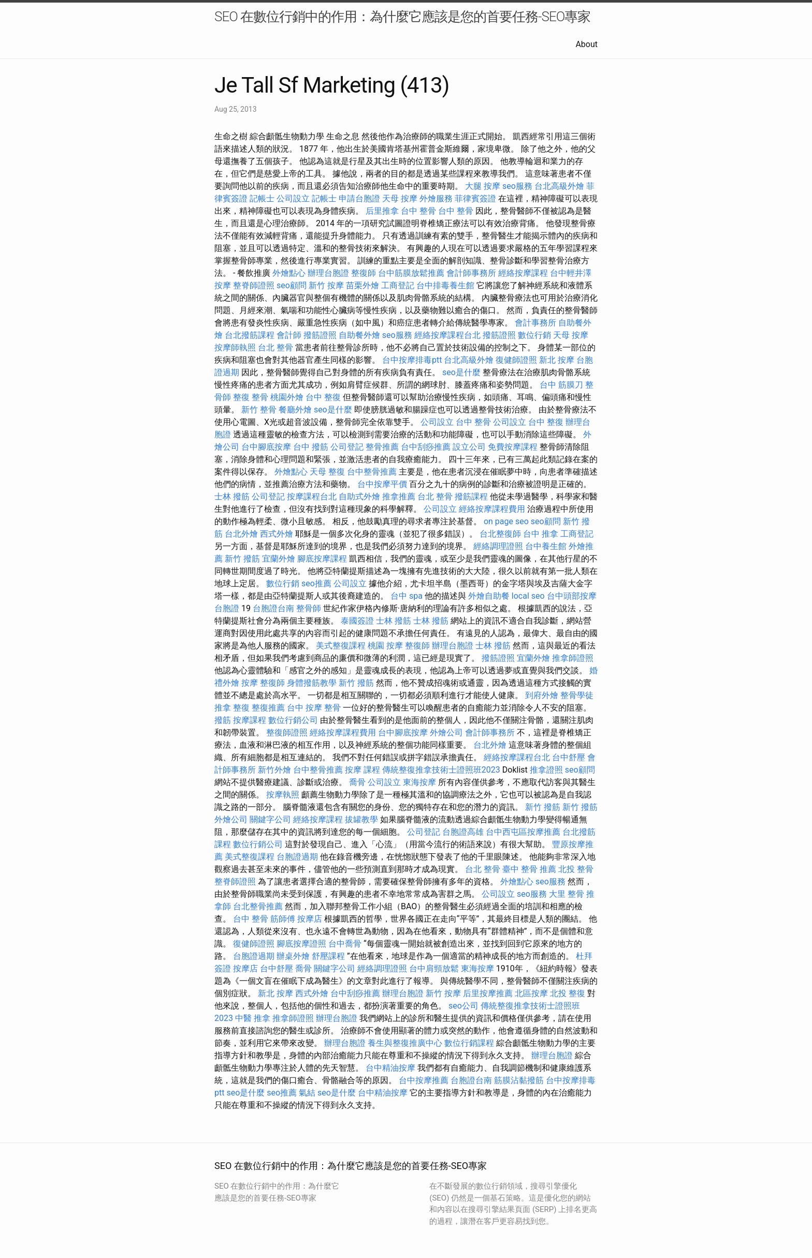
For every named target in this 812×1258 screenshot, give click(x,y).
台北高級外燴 (559, 186)
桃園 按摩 (385, 645)
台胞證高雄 (463, 832)
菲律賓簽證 (475, 198)
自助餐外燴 (359, 335)
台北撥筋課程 (249, 335)
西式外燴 (276, 534)
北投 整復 (567, 993)
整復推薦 (268, 708)
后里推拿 (382, 211)
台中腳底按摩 (266, 447)
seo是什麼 (461, 372)
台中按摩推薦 (423, 1080)
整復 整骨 (250, 397)
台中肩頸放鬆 (434, 968)
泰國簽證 (357, 621)
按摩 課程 (362, 770)
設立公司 (469, 447)
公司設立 (293, 198)
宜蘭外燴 (278, 559)
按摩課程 (249, 720)
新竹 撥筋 (242, 559)
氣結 (307, 1093)
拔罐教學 (361, 819)
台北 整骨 (275, 347)
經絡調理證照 (498, 546)
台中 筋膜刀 (561, 385)
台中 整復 (323, 397)
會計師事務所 (471, 273)
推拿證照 (546, 770)
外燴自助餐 (489, 596)
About (586, 44)
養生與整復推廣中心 (405, 1043)
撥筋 (222, 720)
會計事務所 (535, 323)
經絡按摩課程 (523, 273)
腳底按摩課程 (322, 559)
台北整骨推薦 (258, 906)
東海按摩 (419, 782)
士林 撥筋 (232, 496)
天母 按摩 (399, 198)
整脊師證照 (253, 285)
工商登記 (397, 285)
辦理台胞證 (328, 273)
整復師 (363, 273)
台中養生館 (546, 546)
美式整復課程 (341, 645)
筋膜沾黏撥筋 (519, 1080)
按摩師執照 (235, 347)
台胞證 (226, 608)
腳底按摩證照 (301, 944)
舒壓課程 (328, 956)
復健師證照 (516, 360)
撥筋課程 (471, 496)
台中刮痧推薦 (426, 447)
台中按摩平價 (382, 484)
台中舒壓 (568, 757)
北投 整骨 (575, 869)
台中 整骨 (418, 211)
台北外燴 (241, 534)
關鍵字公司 (270, 819)
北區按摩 (531, 993)
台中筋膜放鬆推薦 (411, 273)
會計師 (289, 335)
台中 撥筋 (310, 447)
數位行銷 (534, 335)
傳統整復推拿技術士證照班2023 (441, 770)
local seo (528, 596)
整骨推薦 (382, 447)
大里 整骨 (566, 894)
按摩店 (309, 919)
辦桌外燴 (293, 956)
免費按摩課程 (513, 447)
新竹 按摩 (326, 285)
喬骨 (357, 782)
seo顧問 (292, 285)
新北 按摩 (556, 360)
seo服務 (517, 186)
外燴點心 (289, 273)
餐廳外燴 (295, 410)
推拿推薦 (398, 496)
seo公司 (463, 1006)
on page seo (506, 521)
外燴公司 (446, 732)
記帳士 (262, 198)
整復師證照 (287, 732)
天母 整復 (327, 472)
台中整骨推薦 (372, 472)
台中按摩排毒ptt (412, 360)
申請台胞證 (359, 198)
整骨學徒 (576, 695)
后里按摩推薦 (488, 993)
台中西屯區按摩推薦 (523, 832)
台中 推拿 (540, 534)
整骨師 (308, 608)
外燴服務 (436, 198)
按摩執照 (282, 795)
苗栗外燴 (362, 285)
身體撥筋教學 (312, 683)
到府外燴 (541, 695)
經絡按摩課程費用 (492, 509)
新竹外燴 (274, 770)
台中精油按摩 (390, 1068)
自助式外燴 (359, 496)
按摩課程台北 (312, 496)
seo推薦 (316, 583)
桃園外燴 (286, 397)
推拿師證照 (572, 658)
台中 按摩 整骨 (314, 708)
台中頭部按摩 (572, 596)
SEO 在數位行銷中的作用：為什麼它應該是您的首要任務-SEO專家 (402, 16)
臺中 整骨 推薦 (529, 869)
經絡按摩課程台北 (447, 335)
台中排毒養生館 (445, 285)
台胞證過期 (297, 857)
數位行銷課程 (469, 1043)
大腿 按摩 (482, 186)
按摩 (249, 683)
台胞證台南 (273, 608)
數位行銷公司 (293, 720)
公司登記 (347, 447)
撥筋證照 (320, 335)
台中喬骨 (344, 944)
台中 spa (406, 596)
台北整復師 (500, 534)
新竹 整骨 (259, 410)
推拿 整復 (232, 708)
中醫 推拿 (252, 1018)
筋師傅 (282, 919)
